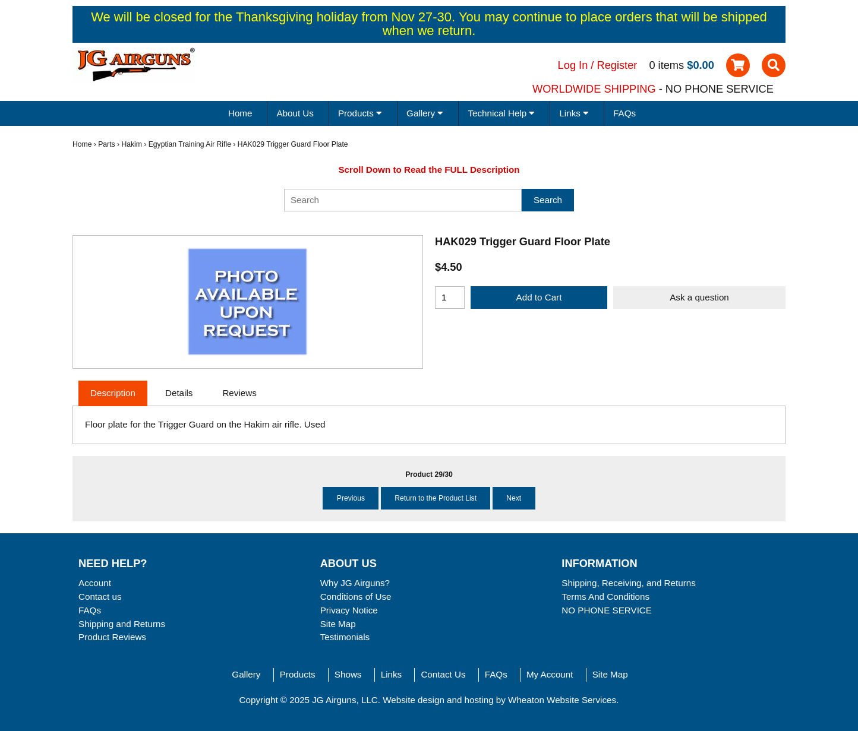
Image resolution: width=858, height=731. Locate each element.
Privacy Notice (349, 610)
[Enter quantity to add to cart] (450, 297)
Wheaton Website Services (562, 700)
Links (391, 674)
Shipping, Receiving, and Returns (628, 583)
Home (240, 113)
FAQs (624, 113)
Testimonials (345, 637)
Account (94, 583)
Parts (106, 144)
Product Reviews (112, 637)
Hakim (131, 144)
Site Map (338, 624)
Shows (348, 674)
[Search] (403, 200)
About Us (294, 113)
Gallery (246, 674)
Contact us (100, 596)
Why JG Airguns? (355, 583)
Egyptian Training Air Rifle (190, 144)
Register (617, 65)
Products (298, 674)
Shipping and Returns (121, 624)
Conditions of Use (356, 596)
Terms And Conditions (605, 596)
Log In (573, 65)
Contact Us (443, 674)
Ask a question (699, 297)
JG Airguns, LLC (345, 700)
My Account (549, 674)
